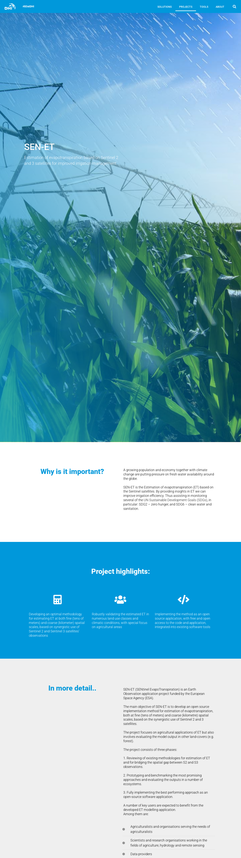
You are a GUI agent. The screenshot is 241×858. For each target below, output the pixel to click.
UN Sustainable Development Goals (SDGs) (175, 500)
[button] (234, 6)
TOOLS (204, 6)
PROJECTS (185, 6)
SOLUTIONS (164, 6)
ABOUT (220, 6)
